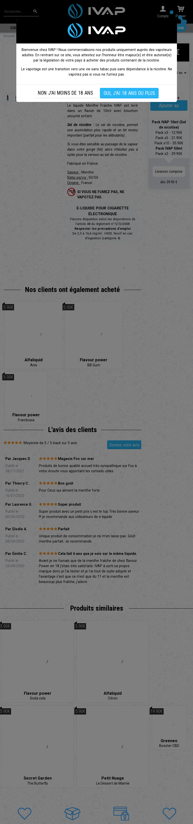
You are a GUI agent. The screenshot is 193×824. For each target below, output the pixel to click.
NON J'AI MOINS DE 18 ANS (65, 93)
